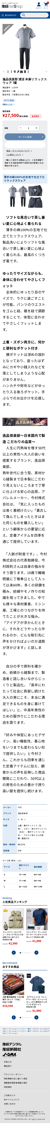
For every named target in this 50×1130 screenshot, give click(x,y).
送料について (15, 161)
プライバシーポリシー (13, 1081)
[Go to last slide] (4, 75)
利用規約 (8, 1094)
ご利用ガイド (10, 1102)
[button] (11, 75)
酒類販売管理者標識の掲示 (15, 1089)
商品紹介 (8, 1073)
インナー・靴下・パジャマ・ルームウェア (34, 1036)
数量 (6, 135)
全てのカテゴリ (10, 15)
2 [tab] (22, 959)
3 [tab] (25, 959)
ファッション (13, 1036)
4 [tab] (27, 959)
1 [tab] (20, 959)
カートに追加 (25, 143)
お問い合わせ (10, 1110)
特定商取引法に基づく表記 (15, 1085)
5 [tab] (30, 959)
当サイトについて (12, 1106)
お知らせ (8, 1068)
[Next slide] (46, 75)
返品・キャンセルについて (18, 157)
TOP (4, 1036)
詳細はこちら (8, 111)
